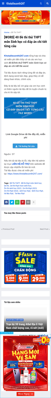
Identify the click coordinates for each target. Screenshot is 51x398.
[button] (3, 3)
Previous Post (8, 229)
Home (6, 32)
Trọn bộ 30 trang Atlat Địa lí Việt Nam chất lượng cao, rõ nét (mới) (25, 326)
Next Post (44, 229)
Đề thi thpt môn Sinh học (31, 183)
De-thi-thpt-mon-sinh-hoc (20, 186)
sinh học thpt (24, 191)
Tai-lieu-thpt (20, 193)
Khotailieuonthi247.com (16, 56)
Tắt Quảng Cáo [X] (7, 333)
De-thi (6, 186)
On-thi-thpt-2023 (30, 188)
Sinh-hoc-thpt (37, 191)
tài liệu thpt (8, 193)
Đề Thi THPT (16, 32)
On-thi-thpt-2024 (11, 191)
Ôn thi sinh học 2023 (12, 188)
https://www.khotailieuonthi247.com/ (25, 174)
